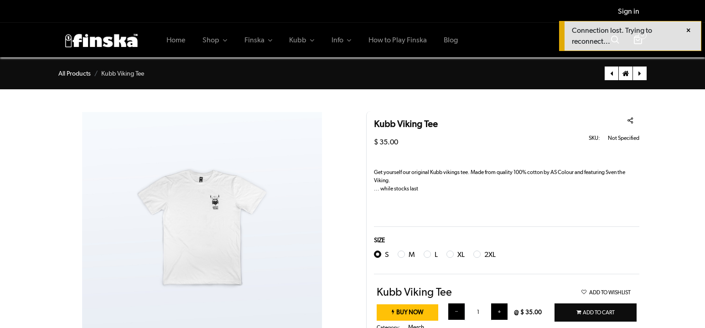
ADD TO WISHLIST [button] (606, 292)
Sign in (628, 11)
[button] (596, 312)
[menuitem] (176, 40)
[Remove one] (456, 311)
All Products (74, 73)
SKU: (594, 138)
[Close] (688, 30)
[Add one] (499, 311)
